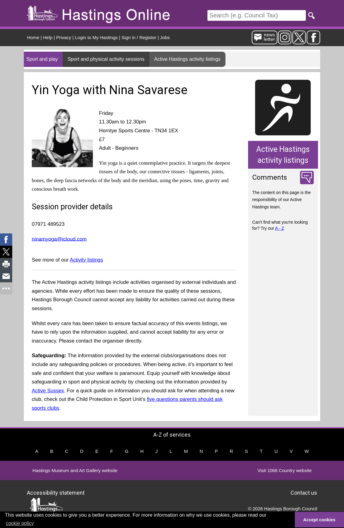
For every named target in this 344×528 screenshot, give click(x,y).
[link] (6, 239)
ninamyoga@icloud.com (59, 239)
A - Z (279, 228)
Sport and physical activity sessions (106, 59)
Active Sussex (48, 391)
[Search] (256, 15)
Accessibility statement (56, 493)
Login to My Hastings (96, 37)
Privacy (63, 37)
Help (48, 37)
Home (33, 37)
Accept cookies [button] (319, 519)
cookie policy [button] (20, 523)
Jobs (165, 37)
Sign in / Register (139, 37)
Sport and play (42, 59)
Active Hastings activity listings (187, 59)
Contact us (304, 493)
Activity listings (86, 260)
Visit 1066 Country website (285, 470)
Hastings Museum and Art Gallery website (74, 470)
